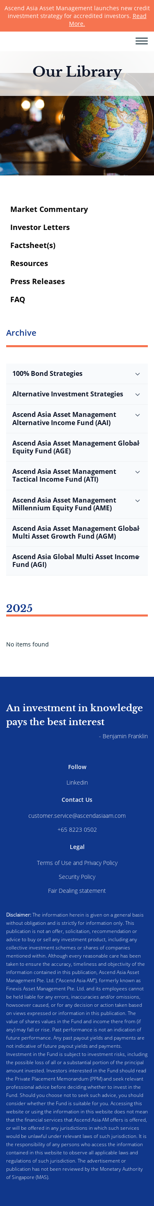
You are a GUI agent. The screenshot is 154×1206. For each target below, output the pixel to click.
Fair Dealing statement (77, 890)
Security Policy (77, 877)
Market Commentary (49, 209)
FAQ (17, 299)
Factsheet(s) (32, 245)
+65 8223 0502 (77, 829)
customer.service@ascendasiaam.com (77, 815)
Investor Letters (40, 227)
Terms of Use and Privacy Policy (77, 863)
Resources (29, 263)
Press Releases (37, 281)
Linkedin (77, 782)
